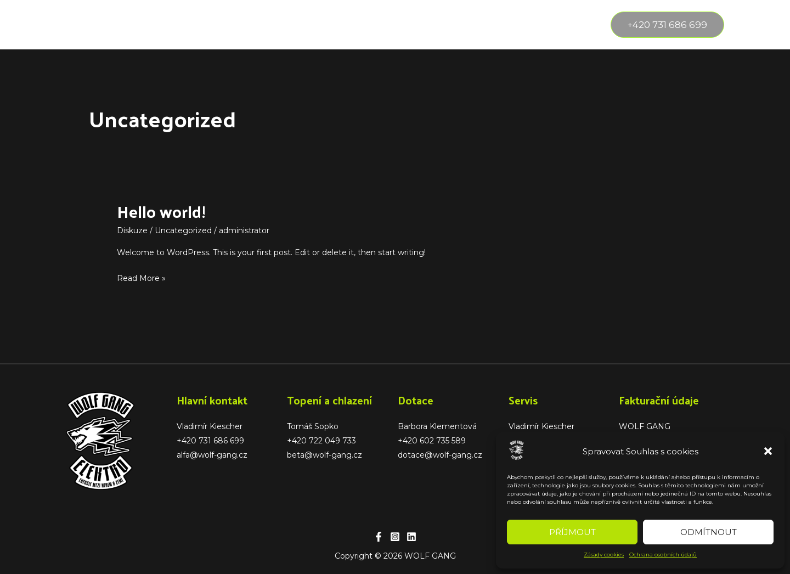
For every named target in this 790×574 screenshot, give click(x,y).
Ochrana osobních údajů (663, 554)
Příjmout (572, 532)
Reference (248, 24)
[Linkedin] (411, 537)
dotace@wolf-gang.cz (440, 455)
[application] (154, 24)
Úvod (87, 24)
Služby (139, 24)
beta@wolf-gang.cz (324, 455)
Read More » (141, 277)
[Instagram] (395, 537)
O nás (192, 24)
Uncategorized (183, 230)
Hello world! (161, 211)
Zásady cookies (604, 554)
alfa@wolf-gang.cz (212, 455)
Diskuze (132, 230)
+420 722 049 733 (321, 441)
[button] (768, 451)
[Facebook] (378, 537)
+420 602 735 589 (432, 441)
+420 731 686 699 (210, 441)
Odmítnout (708, 532)
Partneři (309, 24)
